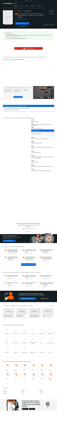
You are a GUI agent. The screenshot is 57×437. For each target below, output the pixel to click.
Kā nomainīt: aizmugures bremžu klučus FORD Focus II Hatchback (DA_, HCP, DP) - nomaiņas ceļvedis (47, 255)
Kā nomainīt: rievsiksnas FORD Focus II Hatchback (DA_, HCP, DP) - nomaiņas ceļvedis (30, 247)
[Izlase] (19, 11)
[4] (31, 225)
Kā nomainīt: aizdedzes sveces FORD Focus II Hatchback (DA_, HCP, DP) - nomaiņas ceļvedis (13, 255)
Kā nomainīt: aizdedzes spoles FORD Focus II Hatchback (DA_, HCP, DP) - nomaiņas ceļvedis (47, 247)
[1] (50, 10)
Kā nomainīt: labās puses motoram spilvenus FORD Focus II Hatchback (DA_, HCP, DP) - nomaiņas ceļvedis (13, 247)
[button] (33, 6)
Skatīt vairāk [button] (18, 33)
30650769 (22, 390)
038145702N (5, 388)
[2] (26, 225)
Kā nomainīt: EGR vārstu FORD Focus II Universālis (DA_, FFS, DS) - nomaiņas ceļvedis (30, 273)
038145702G (41, 387)
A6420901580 (5, 390)
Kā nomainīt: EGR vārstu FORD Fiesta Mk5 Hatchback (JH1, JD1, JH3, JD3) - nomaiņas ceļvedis (47, 280)
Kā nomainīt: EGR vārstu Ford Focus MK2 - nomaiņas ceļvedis (47, 273)
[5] (53, 10)
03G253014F (41, 390)
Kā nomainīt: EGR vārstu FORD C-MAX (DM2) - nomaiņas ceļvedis (30, 280)
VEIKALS (26, 0)
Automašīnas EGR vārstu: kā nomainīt (13, 279)
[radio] (50, 10)
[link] (16, 6)
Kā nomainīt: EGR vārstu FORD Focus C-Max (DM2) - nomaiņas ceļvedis (13, 273)
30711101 (22, 388)
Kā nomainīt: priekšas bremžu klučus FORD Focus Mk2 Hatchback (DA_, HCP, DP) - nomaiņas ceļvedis (30, 255)
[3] (28, 225)
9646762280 (41, 388)
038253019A (5, 387)
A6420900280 (23, 387)
